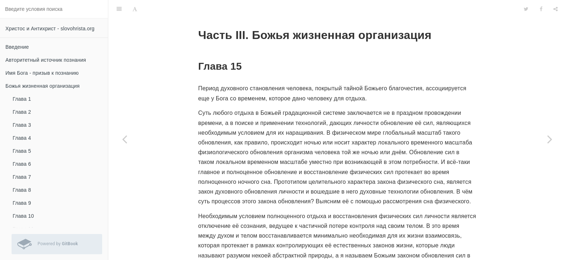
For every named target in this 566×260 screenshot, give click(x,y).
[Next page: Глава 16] (550, 139)
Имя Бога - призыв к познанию (42, 73)
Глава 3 (22, 125)
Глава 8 (22, 190)
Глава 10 (23, 216)
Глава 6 (22, 164)
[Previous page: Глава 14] (124, 139)
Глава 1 (22, 99)
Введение (17, 47)
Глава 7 (22, 177)
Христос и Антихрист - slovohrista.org (50, 28)
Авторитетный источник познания (45, 60)
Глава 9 (22, 203)
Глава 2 (22, 112)
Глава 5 (22, 151)
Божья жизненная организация (42, 86)
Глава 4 (22, 138)
